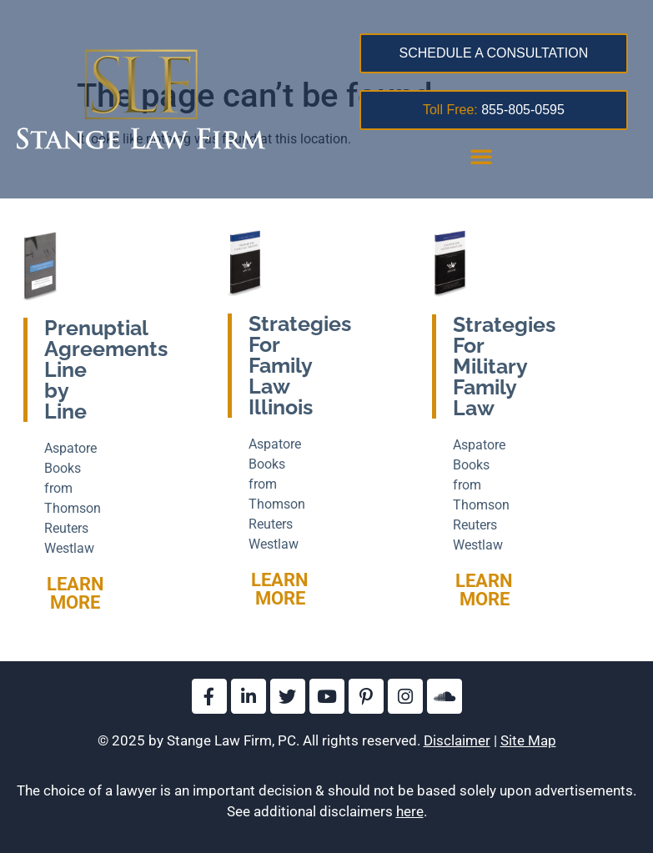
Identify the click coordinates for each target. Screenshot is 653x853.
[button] (481, 155)
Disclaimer (457, 740)
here (410, 811)
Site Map (528, 740)
